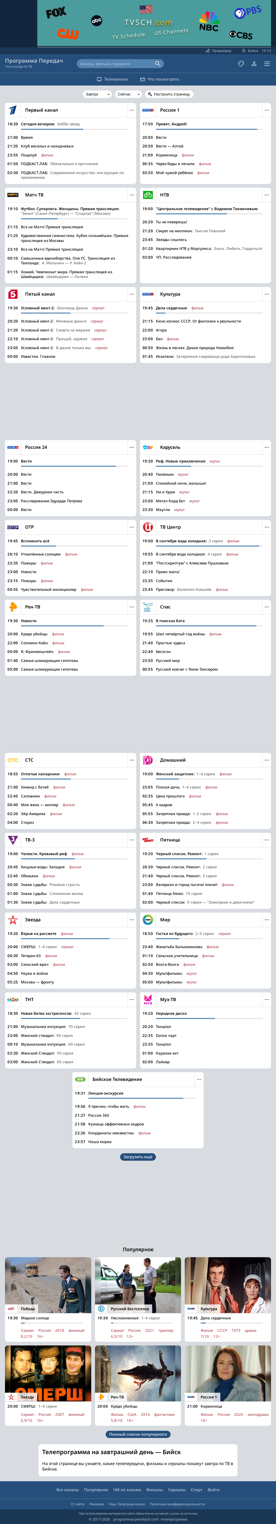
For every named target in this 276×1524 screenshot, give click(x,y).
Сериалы (177, 1489)
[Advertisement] (138, 401)
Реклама (97, 1504)
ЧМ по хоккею (127, 1489)
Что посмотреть (161, 79)
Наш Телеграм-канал (127, 1504)
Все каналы (67, 1489)
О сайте (78, 1504)
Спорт (197, 1489)
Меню (132, 110)
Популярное (96, 1489)
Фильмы (154, 1489)
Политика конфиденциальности (177, 1504)
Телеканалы (111, 79)
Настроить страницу (172, 94)
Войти (214, 1489)
